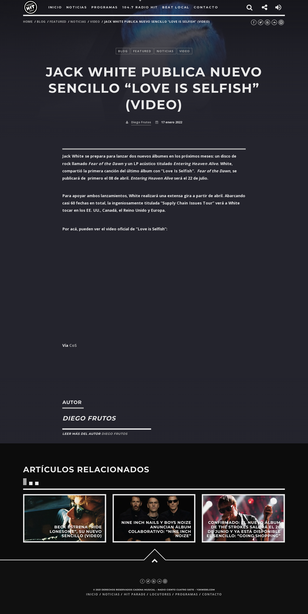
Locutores (160, 594)
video (95, 21)
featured (58, 21)
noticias (78, 21)
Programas (186, 594)
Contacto (212, 594)
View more (64, 518)
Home (28, 21)
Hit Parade (135, 594)
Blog (41, 21)
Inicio (92, 594)
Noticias (111, 594)
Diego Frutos (141, 122)
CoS (73, 345)
